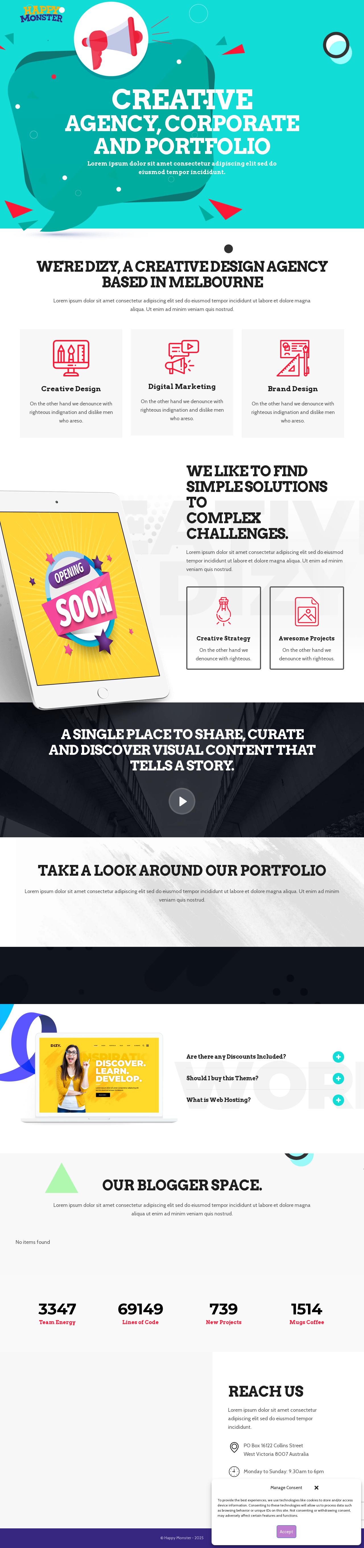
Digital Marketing (182, 386)
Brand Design (293, 388)
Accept (286, 1531)
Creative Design (71, 388)
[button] (316, 1488)
